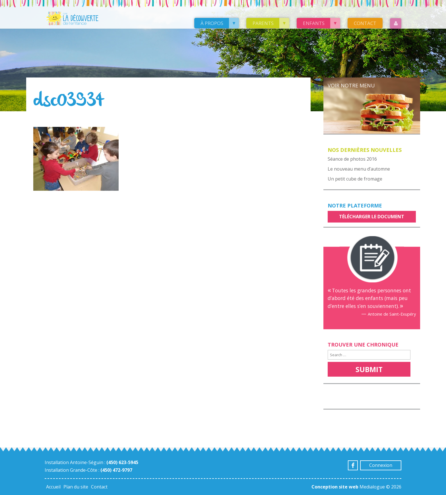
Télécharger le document (371, 216)
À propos (212, 23)
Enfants (314, 23)
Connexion (380, 465)
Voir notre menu (351, 85)
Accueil (53, 487)
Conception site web (334, 487)
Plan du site (75, 487)
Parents (263, 23)
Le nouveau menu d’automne (359, 169)
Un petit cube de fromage (355, 179)
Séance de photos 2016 (352, 159)
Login (395, 23)
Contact (365, 23)
